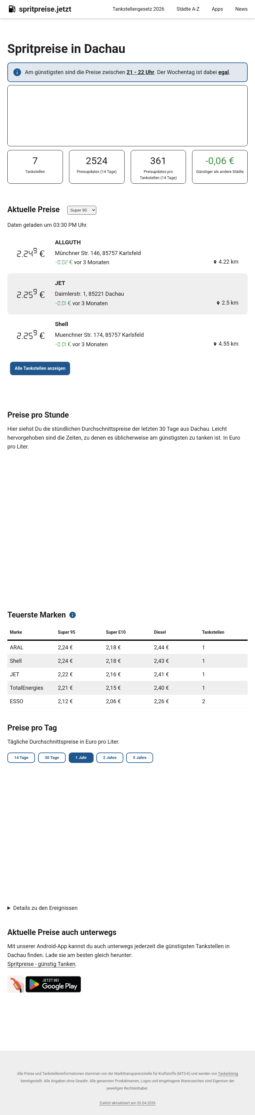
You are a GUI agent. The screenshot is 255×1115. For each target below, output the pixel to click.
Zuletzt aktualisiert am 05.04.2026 (127, 1103)
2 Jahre (114, 758)
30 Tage (54, 758)
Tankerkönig (228, 1074)
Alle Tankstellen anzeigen (40, 368)
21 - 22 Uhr (140, 72)
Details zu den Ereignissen (45, 909)
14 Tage (22, 758)
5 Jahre (146, 758)
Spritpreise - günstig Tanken (41, 964)
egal (223, 72)
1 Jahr (85, 758)
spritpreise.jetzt (39, 8)
